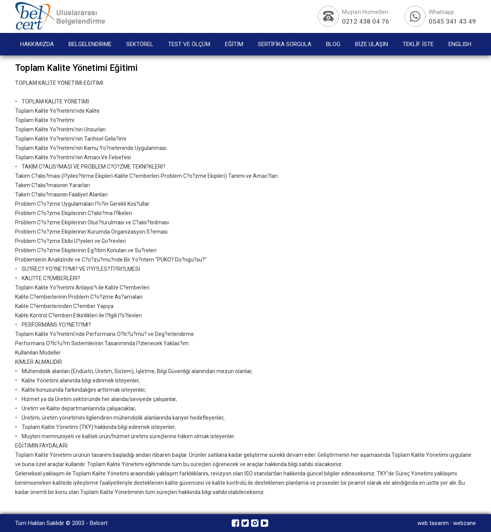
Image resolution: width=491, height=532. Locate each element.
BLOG (333, 44)
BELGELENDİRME (90, 44)
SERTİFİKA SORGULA (284, 44)
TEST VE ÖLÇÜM (189, 44)
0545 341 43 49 (452, 21)
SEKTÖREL (139, 44)
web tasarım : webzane (446, 523)
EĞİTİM (234, 44)
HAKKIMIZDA (37, 44)
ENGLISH (459, 44)
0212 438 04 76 (365, 21)
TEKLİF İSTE (418, 44)
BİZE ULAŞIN (371, 44)
